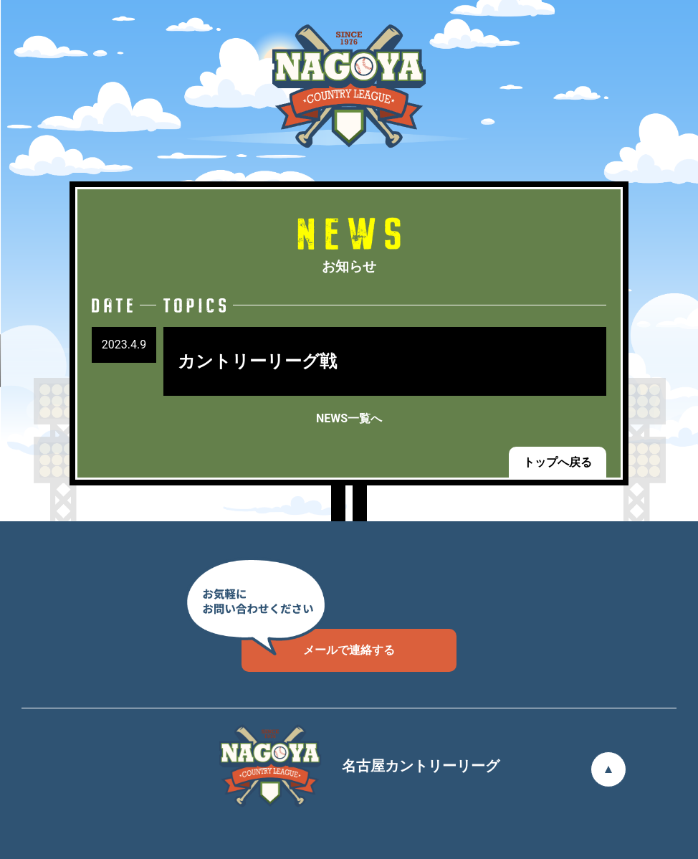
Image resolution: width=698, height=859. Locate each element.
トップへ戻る (557, 462)
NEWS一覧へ (349, 418)
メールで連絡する (318, 643)
